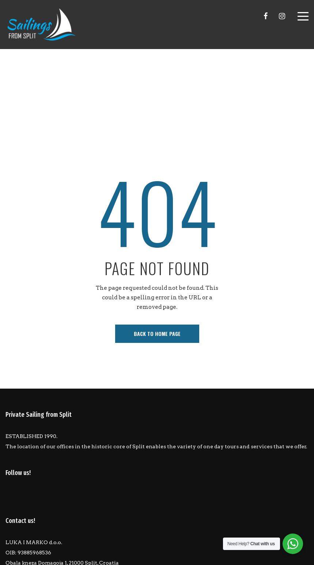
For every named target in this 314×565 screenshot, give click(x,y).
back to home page (157, 333)
